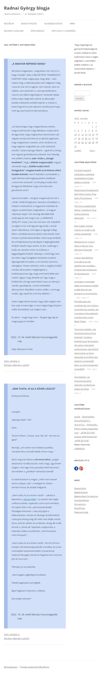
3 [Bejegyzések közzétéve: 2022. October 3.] (74, 130)
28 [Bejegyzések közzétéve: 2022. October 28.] (89, 142)
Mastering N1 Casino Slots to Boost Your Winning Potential (84, 245)
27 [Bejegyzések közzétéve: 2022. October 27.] (86, 142)
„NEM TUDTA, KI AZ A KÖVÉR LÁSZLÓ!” (34, 388)
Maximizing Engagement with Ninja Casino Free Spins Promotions (86, 194)
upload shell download (85, 436)
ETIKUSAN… (92, 424)
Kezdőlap (9, 23)
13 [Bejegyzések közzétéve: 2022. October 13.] (86, 134)
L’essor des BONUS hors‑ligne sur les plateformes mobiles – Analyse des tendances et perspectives (85, 265)
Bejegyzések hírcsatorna (86, 496)
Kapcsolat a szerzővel (64, 30)
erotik (77, 416)
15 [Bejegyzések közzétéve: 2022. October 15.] (93, 134)
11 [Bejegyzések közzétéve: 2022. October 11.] (79, 134)
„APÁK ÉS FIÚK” (87, 432)
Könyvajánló (37, 30)
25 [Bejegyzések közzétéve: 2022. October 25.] (79, 142)
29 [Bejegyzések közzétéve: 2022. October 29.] (93, 142)
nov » (92, 150)
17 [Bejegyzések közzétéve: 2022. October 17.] (75, 138)
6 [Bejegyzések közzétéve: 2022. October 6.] (85, 130)
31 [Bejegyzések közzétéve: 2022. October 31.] (75, 146)
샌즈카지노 (79, 424)
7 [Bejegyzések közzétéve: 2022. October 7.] (89, 130)
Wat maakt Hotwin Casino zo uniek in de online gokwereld (84, 229)
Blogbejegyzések (53, 23)
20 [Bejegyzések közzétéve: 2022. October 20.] (86, 138)
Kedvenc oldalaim (13, 30)
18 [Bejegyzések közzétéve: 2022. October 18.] (79, 138)
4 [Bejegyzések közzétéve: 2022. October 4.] (78, 130)
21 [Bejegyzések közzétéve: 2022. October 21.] (89, 138)
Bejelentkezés (81, 492)
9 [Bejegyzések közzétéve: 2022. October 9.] (96, 130)
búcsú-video (30, 499)
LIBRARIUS (79, 448)
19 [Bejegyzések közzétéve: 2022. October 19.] (82, 138)
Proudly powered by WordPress (34, 667)
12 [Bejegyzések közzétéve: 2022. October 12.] (82, 134)
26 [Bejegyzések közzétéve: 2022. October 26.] (82, 142)
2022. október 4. (12, 361)
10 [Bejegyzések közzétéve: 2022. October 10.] (75, 134)
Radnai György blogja (27, 8)
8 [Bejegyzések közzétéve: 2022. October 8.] (92, 130)
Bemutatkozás (29, 23)
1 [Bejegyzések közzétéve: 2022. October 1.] (92, 126)
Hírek (72, 23)
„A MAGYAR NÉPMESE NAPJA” (29, 63)
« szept (77, 150)
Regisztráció (80, 488)
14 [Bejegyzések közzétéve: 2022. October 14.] (89, 134)
